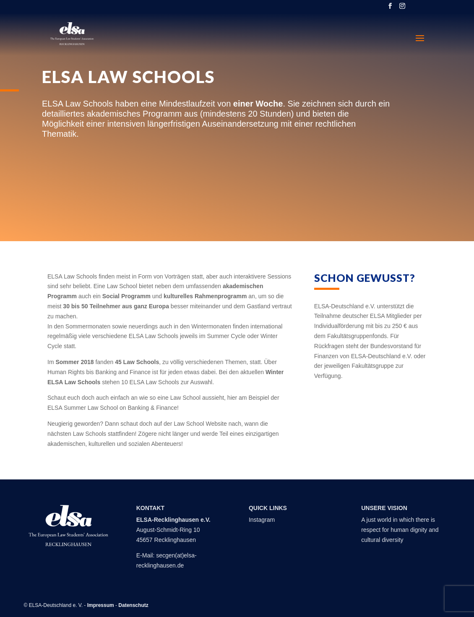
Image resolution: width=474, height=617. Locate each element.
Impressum (100, 605)
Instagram (262, 519)
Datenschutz (133, 605)
